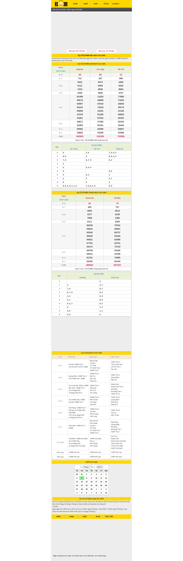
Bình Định (114, 402)
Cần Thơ (121, 69)
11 (101, 478)
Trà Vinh (93, 411)
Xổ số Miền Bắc (74, 441)
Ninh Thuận (115, 415)
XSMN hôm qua (95, 457)
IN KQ (98, 516)
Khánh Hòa (90, 198)
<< (81, 467)
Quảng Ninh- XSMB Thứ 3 (78, 376)
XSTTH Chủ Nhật (117, 446)
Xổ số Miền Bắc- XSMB (77, 378)
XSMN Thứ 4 (94, 385)
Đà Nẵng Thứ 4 (116, 391)
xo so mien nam (77, 556)
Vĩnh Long (93, 416)
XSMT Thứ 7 (115, 432)
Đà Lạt (92, 441)
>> (94, 467)
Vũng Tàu (93, 381)
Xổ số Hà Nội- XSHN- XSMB (78, 385)
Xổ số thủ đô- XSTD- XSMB (78, 367)
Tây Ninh (93, 404)
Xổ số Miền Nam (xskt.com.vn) (96, 140)
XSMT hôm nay (116, 452)
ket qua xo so (61, 556)
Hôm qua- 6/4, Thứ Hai (77, 51)
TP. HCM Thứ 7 (95, 430)
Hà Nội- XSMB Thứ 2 (76, 364)
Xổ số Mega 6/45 (74, 390)
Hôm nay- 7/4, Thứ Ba (106, 51)
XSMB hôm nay (74, 452)
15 (87, 482)
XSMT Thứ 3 (115, 375)
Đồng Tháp (93, 361)
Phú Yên (114, 369)
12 (106, 478)
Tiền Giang (93, 446)
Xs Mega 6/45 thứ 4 (75, 393)
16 (91, 482)
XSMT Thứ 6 (115, 410)
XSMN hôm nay (95, 452)
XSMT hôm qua (116, 457)
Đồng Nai (80, 69)
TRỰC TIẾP (109, 516)
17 (96, 482)
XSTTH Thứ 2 (115, 367)
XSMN (85, 4)
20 (77, 485)
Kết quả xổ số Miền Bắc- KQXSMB (77, 411)
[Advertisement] (91, 31)
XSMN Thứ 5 (94, 397)
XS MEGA (115, 4)
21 (82, 485)
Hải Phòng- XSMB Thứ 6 (77, 408)
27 (77, 489)
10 (96, 478)
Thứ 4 (61, 67)
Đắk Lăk (114, 380)
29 (87, 489)
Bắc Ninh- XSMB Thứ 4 (77, 388)
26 (106, 485)
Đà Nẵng (117, 198)
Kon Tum (114, 436)
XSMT (96, 4)
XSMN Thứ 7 (94, 433)
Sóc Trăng (100, 69)
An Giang (93, 402)
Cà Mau (92, 363)
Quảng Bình (115, 400)
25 (101, 485)
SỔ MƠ (106, 4)
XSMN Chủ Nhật (95, 439)
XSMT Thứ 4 (115, 394)
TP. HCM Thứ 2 (95, 368)
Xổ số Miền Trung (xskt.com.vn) (96, 269)
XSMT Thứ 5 (115, 397)
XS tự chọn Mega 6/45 (76, 415)
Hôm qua (60, 457)
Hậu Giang (93, 423)
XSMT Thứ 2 (115, 362)
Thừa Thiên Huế (116, 364)
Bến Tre (92, 376)
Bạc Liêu (93, 378)
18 (101, 482)
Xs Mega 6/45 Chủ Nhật (77, 446)
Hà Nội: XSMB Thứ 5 (76, 402)
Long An (93, 426)
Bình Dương (94, 414)
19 (106, 482)
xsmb (69, 556)
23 (91, 485)
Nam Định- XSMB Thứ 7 (77, 426)
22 (87, 485)
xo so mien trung (100, 556)
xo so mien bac (88, 556)
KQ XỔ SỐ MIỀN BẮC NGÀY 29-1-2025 (91, 55)
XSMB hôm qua (74, 457)
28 (82, 489)
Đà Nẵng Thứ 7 (116, 429)
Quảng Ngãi (115, 424)
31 (82, 474)
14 (82, 482)
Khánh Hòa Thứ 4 (117, 387)
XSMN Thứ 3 (94, 374)
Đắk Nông (114, 422)
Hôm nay (60, 452)
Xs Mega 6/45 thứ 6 (75, 417)
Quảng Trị (114, 404)
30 (77, 474)
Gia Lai (113, 413)
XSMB (75, 4)
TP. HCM (93, 365)
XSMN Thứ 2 (94, 370)
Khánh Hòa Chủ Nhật (118, 441)
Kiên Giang (93, 443)
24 (96, 485)
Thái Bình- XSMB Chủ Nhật (78, 439)
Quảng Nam (115, 377)
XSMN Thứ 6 (94, 409)
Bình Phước (94, 421)
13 (77, 482)
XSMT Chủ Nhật (116, 448)
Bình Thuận (94, 400)
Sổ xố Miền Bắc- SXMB (77, 400)
